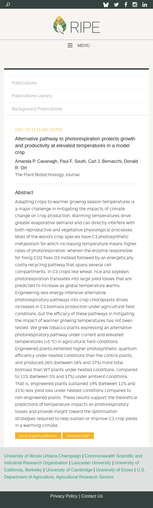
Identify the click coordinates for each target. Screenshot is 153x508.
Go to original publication (38, 436)
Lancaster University (91, 462)
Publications (24, 82)
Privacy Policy (64, 496)
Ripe (76, 24)
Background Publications (37, 108)
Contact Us (92, 496)
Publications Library (32, 95)
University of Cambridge (69, 470)
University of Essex (114, 470)
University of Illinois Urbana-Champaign (42, 456)
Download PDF (78, 436)
